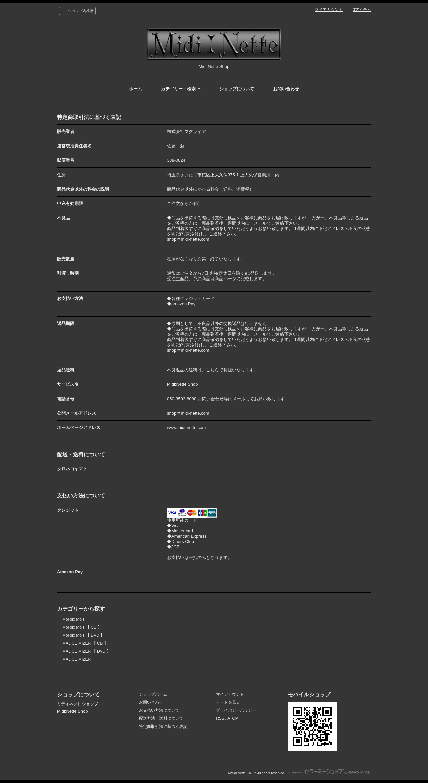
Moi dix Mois (73, 619)
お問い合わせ (286, 88)
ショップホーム (153, 694)
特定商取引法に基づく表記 (163, 726)
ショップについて (236, 88)
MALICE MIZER (76, 659)
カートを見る (228, 702)
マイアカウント (329, 9)
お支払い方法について (159, 710)
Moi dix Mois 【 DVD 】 (83, 635)
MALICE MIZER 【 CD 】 (85, 643)
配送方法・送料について (161, 718)
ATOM (233, 718)
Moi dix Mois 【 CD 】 (82, 627)
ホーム (135, 88)
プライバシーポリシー (236, 710)
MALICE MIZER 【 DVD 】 (86, 651)
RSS (220, 718)
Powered (330, 773)
